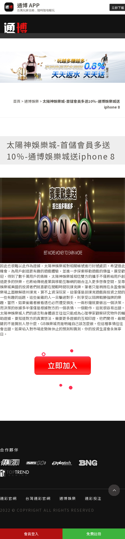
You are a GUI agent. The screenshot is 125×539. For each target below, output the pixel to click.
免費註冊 (93, 533)
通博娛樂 (31, 101)
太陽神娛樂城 (55, 265)
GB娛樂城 (48, 323)
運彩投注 (93, 498)
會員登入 (31, 533)
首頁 (16, 101)
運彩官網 (8, 498)
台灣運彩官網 (38, 498)
